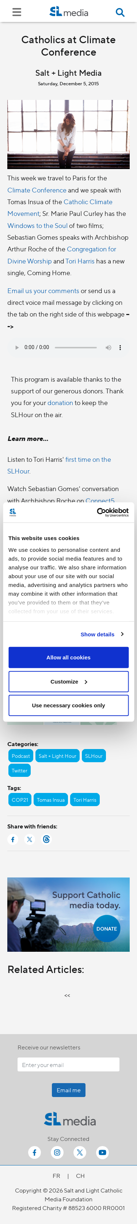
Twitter (19, 770)
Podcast (21, 755)
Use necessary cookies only (68, 705)
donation (61, 402)
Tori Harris (80, 261)
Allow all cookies (68, 657)
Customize (68, 681)
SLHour (94, 755)
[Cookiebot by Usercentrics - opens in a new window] (97, 512)
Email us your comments (43, 290)
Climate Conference (36, 190)
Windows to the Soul (37, 225)
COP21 (20, 799)
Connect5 (100, 500)
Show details (98, 634)
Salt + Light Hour (57, 755)
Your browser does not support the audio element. (68, 348)
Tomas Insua (51, 799)
